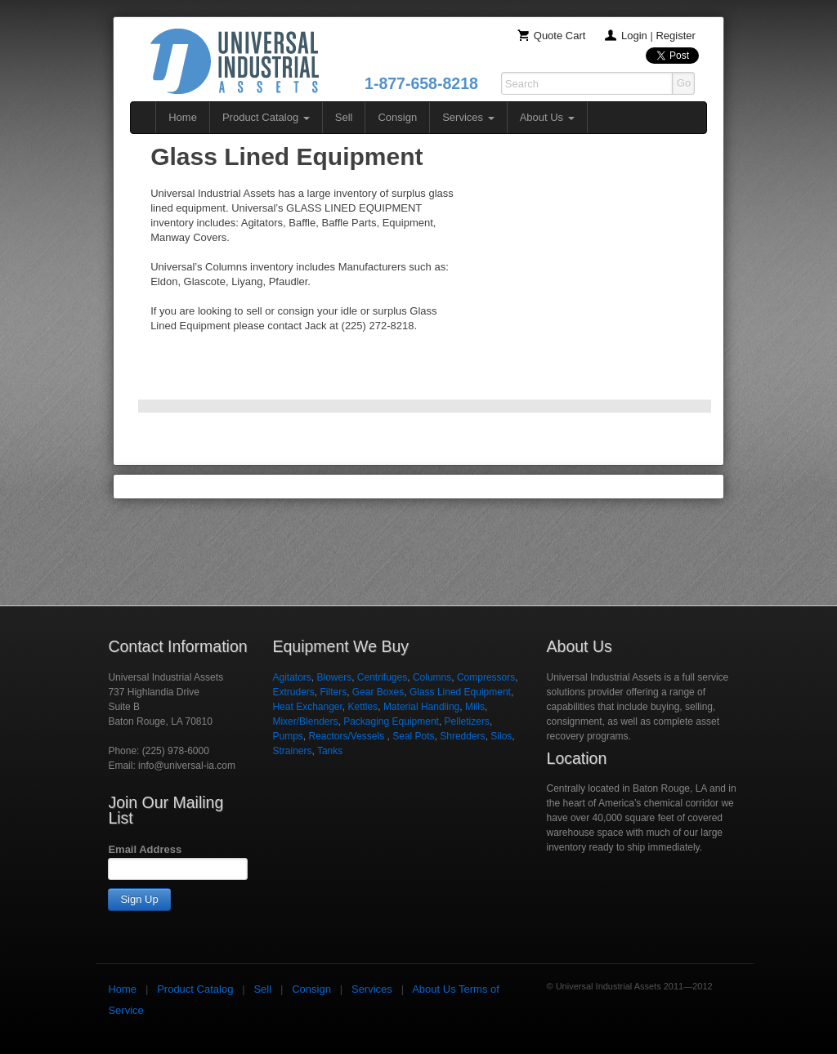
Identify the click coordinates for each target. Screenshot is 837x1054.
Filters (333, 692)
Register (675, 35)
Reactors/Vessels (347, 736)
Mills (475, 706)
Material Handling (421, 706)
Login (634, 35)
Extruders (293, 692)
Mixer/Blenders (305, 721)
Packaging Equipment (391, 721)
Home (182, 117)
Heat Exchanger (307, 706)
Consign (397, 117)
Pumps (287, 736)
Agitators (291, 677)
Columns (432, 677)
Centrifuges (382, 677)
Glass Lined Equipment (460, 692)
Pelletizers (467, 721)
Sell (344, 117)
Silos (501, 736)
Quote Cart (560, 35)
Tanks (329, 751)
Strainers (291, 751)
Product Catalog (266, 117)
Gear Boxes (378, 692)
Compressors (486, 677)
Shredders (462, 736)
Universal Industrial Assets (234, 61)
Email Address (144, 849)
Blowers (333, 677)
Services (468, 117)
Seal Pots (413, 736)
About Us (547, 117)
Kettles (363, 706)
